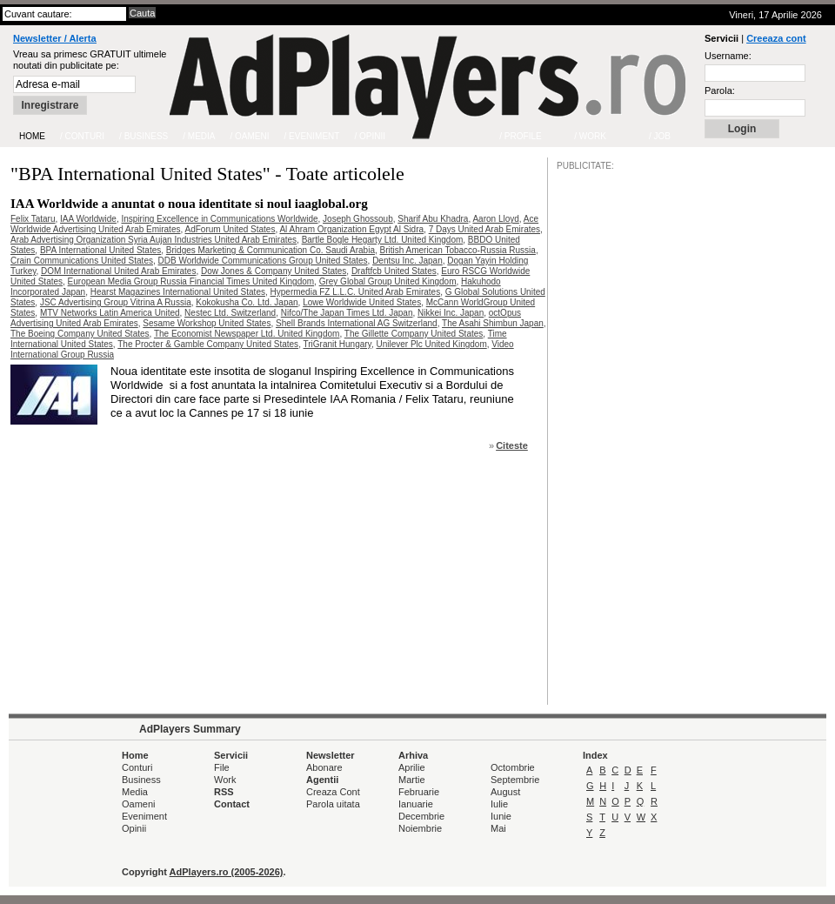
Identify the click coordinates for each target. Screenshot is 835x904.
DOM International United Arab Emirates (118, 271)
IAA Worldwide (88, 219)
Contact (232, 804)
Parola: (720, 90)
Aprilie (411, 767)
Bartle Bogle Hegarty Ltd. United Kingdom (383, 239)
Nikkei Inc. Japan (451, 313)
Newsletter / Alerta (55, 38)
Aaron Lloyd (495, 219)
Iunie (501, 816)
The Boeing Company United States (80, 333)
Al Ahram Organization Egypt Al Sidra (351, 229)
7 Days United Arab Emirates (484, 229)
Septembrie (515, 779)
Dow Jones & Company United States (273, 271)
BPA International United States (100, 250)
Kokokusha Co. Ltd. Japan (246, 302)
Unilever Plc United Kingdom (431, 344)
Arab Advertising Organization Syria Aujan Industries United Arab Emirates (153, 239)
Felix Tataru (33, 219)
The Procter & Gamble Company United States (207, 344)
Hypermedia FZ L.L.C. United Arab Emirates (356, 292)
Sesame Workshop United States (207, 323)
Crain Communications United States (81, 260)
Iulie (499, 804)
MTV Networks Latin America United (110, 313)
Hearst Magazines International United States (177, 292)
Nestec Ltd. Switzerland (230, 313)
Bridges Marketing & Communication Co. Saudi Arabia (270, 250)
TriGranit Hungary (337, 344)
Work (225, 779)
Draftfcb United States (394, 271)
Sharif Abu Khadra (432, 219)
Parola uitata (333, 804)
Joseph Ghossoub (358, 219)
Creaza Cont (333, 792)
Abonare (324, 767)
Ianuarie (415, 804)
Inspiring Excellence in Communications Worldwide (219, 219)
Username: (728, 55)
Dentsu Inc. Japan (407, 260)
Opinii (134, 828)
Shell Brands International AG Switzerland (357, 323)
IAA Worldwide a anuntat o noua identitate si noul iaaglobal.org (189, 204)
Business (141, 779)
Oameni (139, 804)
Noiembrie (420, 828)
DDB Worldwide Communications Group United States (263, 260)
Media (135, 792)
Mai (498, 828)
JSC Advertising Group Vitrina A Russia (115, 302)
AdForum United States (229, 229)
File (222, 767)
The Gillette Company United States (414, 333)
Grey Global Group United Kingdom (388, 281)
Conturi (137, 767)
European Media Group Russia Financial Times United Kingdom (191, 281)
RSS (224, 792)
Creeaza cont (775, 38)
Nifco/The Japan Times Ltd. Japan (347, 313)
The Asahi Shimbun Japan (493, 323)
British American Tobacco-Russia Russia (458, 250)
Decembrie (421, 816)
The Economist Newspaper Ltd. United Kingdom (246, 333)
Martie (411, 779)
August (505, 792)
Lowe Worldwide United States (362, 302)
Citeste (512, 445)
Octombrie (513, 767)
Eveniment (144, 816)
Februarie (418, 792)
